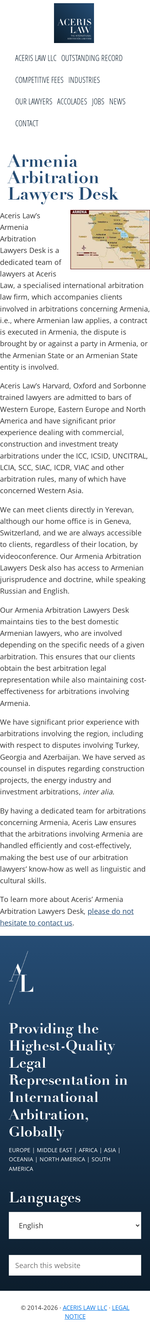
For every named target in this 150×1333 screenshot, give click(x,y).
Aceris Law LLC (85, 1307)
